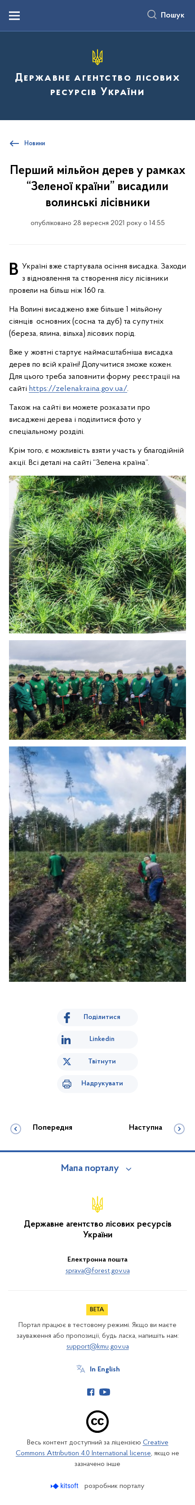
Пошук (173, 16)
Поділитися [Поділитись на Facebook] (102, 1017)
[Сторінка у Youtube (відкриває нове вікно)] (104, 1392)
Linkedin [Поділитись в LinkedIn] (102, 1039)
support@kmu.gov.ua (97, 1346)
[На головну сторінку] (97, 74)
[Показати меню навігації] (14, 15)
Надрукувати (102, 1083)
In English (105, 1369)
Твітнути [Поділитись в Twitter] (102, 1061)
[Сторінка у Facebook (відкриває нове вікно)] (90, 1392)
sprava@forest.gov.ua (98, 1271)
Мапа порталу (90, 1169)
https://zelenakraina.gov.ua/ (78, 389)
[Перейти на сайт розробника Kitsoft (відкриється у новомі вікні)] (65, 1486)
